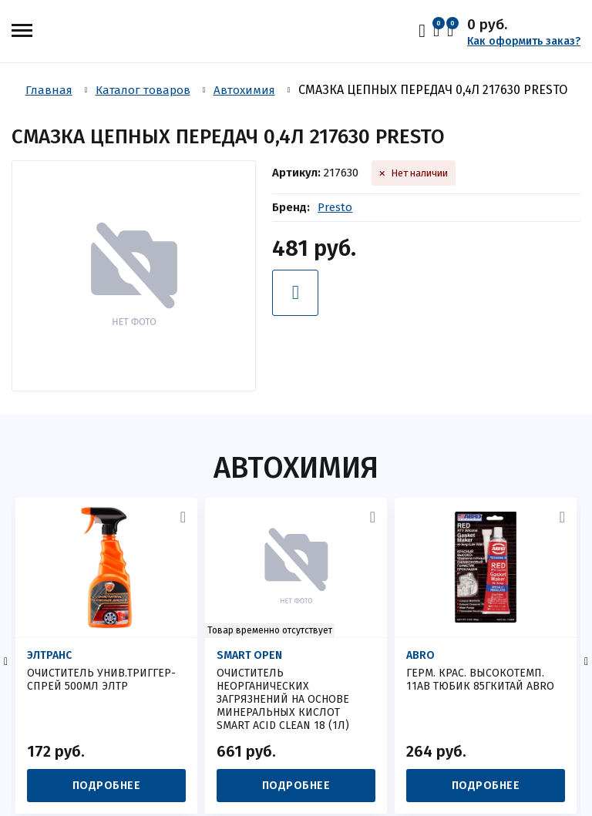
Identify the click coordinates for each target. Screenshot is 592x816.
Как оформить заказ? (523, 41)
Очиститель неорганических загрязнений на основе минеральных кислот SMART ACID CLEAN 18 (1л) (283, 699)
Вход (426, 31)
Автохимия (296, 467)
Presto (335, 207)
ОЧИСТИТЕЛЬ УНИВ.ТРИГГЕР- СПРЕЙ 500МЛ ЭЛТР (101, 680)
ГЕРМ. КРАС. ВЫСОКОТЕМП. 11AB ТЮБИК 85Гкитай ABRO (480, 680)
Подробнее (106, 785)
